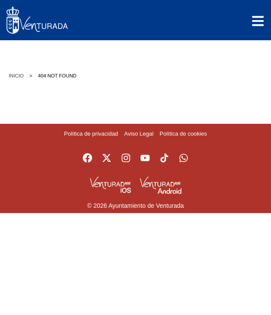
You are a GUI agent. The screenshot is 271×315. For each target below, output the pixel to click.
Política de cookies (183, 133)
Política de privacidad (91, 133)
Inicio (16, 75)
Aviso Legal (138, 133)
